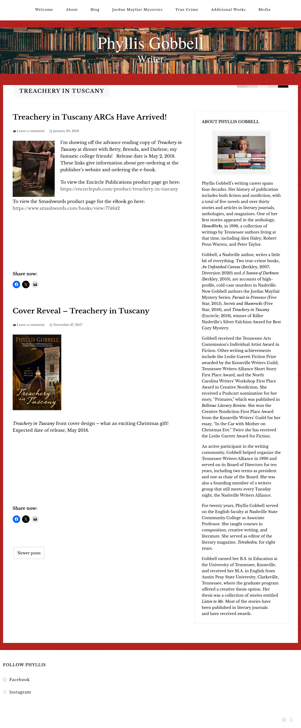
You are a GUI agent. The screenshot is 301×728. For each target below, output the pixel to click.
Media (265, 10)
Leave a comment (31, 131)
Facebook (19, 679)
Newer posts (29, 553)
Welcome (44, 10)
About (72, 10)
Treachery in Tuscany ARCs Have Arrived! (90, 117)
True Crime (186, 10)
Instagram (20, 692)
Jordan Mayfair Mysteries (137, 10)
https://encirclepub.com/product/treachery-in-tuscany (119, 189)
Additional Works (228, 10)
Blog (95, 10)
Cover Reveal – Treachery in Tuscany (81, 311)
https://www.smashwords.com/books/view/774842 (66, 208)
